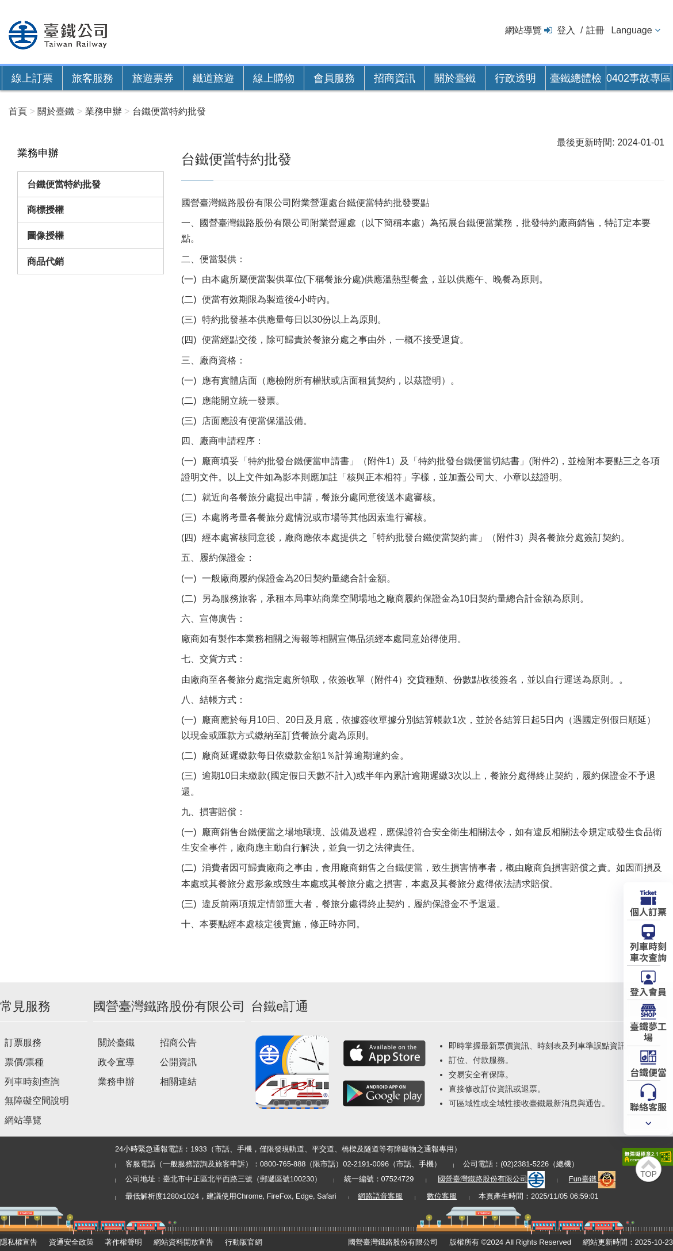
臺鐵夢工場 (648, 1031)
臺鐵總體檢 (576, 78)
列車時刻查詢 (32, 1082)
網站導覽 (523, 30)
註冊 (595, 30)
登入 (566, 30)
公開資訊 (178, 1062)
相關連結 (178, 1082)
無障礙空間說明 (37, 1100)
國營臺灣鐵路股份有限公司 (491, 1179)
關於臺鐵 (455, 78)
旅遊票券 (153, 78)
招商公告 (178, 1042)
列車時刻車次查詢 (648, 951)
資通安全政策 (71, 1242)
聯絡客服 (648, 1106)
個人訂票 (648, 911)
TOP (648, 1174)
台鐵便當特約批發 (64, 184)
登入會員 (648, 991)
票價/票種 (24, 1062)
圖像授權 (45, 235)
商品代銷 (45, 261)
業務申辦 (116, 1082)
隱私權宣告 (18, 1242)
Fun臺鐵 (592, 1179)
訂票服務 (23, 1042)
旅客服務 (92, 78)
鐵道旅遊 (213, 78)
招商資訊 (394, 78)
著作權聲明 (123, 1242)
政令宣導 (116, 1062)
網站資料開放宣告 (183, 1242)
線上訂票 (32, 78)
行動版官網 (243, 1242)
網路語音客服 (380, 1196)
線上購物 (274, 78)
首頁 (18, 111)
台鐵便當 (648, 1071)
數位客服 (442, 1196)
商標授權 (45, 210)
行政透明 (515, 78)
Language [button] (631, 30)
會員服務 (334, 78)
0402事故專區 (638, 78)
